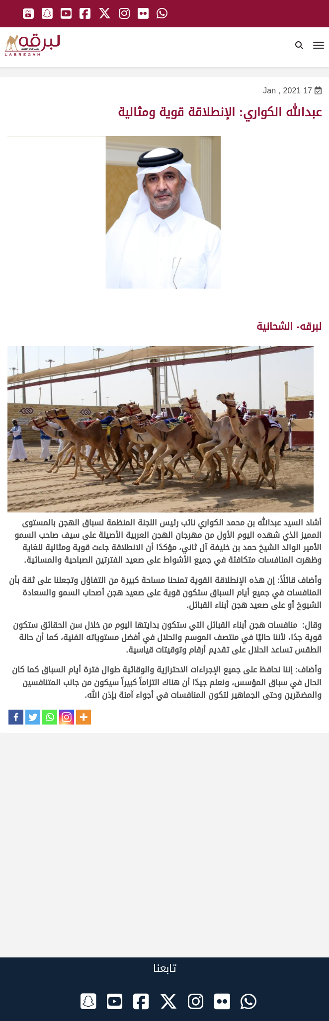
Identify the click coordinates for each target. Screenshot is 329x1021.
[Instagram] (66, 717)
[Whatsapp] (49, 717)
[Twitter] (32, 717)
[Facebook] (15, 717)
